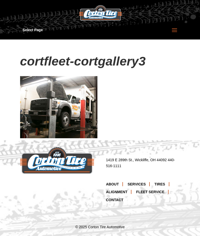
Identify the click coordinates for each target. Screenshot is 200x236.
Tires (159, 184)
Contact (114, 200)
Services (137, 184)
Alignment (116, 192)
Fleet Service (150, 192)
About (112, 184)
